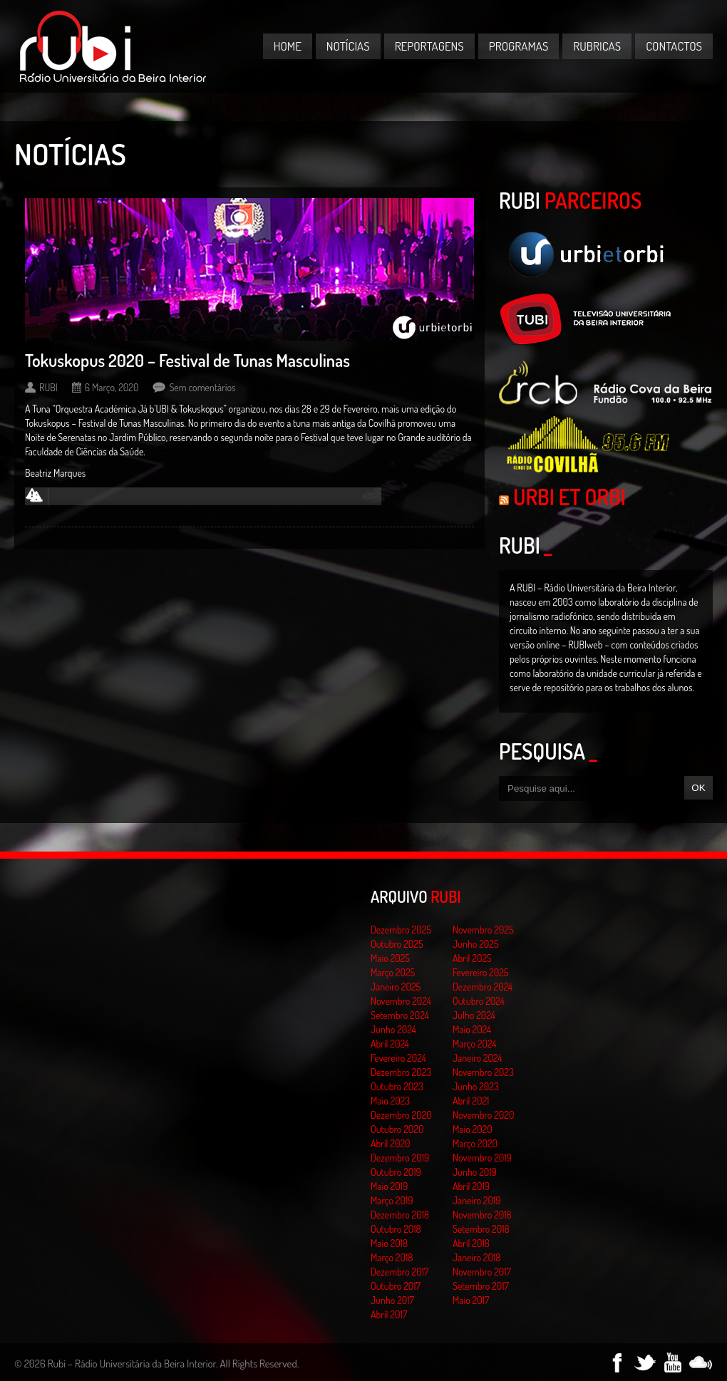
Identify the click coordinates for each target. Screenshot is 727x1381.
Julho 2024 (474, 1015)
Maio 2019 (389, 1186)
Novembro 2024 (401, 1001)
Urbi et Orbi (569, 496)
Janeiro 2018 (476, 1257)
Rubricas (597, 45)
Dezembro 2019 (400, 1158)
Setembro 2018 (481, 1229)
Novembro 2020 (483, 1115)
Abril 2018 (471, 1243)
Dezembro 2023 (401, 1072)
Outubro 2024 (479, 1001)
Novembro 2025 (483, 930)
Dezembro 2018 (400, 1215)
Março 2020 (475, 1143)
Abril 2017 (389, 1314)
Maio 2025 (390, 958)
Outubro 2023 (397, 1086)
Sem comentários (202, 387)
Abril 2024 (390, 1044)
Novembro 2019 (482, 1158)
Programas (519, 45)
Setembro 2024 (400, 1015)
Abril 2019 (471, 1186)
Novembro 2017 (482, 1272)
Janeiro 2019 (476, 1200)
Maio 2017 (471, 1300)
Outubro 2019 (396, 1172)
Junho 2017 (392, 1300)
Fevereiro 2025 (481, 972)
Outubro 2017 (396, 1286)
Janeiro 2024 (477, 1058)
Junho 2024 (393, 1029)
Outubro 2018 (396, 1229)
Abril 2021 (471, 1101)
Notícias (348, 45)
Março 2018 (392, 1257)
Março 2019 (392, 1200)
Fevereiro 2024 (398, 1058)
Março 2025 (393, 972)
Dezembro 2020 (401, 1115)
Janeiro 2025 (396, 987)
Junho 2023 (476, 1086)
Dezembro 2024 (482, 987)
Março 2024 (474, 1044)
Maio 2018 (389, 1243)
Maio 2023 (390, 1101)
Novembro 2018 (482, 1215)
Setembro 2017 (481, 1286)
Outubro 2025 (397, 944)
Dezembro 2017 (399, 1272)
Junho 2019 (475, 1172)
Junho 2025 (476, 944)
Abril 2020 (391, 1143)
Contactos (674, 45)
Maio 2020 (473, 1129)
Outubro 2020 (397, 1129)
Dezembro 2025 (401, 930)
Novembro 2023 (483, 1072)
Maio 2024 (472, 1029)
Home (287, 45)
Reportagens (429, 45)
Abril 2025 (472, 958)
